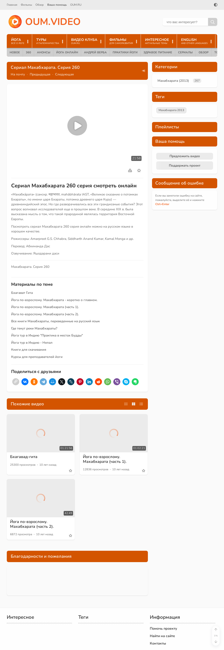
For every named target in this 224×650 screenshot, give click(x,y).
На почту (18, 74)
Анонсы (43, 52)
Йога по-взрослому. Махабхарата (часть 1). (45, 307)
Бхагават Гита (22, 293)
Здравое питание (158, 52)
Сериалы (185, 52)
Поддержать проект (184, 165)
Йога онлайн (67, 52)
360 (28, 52)
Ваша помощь (57, 5)
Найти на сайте (162, 636)
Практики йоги (125, 52)
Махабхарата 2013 (171, 110)
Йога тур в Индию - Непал (31, 342)
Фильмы (26, 5)
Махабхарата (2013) (173, 80)
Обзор (39, 5)
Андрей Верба (95, 52)
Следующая (64, 74)
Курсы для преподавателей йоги (37, 357)
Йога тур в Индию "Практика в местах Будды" (47, 335)
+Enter (162, 204)
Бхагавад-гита (23, 456)
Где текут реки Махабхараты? (34, 328)
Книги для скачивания (28, 349)
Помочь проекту (163, 628)
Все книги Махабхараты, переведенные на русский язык (55, 321)
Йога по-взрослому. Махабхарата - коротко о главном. (54, 300)
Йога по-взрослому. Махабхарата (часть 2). (45, 314)
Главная (12, 5)
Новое (15, 52)
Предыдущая (40, 74)
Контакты (158, 643)
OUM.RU (75, 5)
